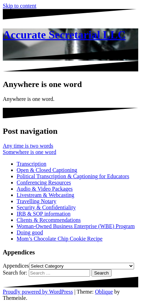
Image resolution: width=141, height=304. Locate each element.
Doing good (30, 232)
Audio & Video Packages (45, 189)
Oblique (104, 292)
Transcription (31, 164)
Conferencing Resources (44, 182)
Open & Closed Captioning (47, 170)
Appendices (16, 266)
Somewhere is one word (29, 152)
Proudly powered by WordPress (38, 292)
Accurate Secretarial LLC (64, 34)
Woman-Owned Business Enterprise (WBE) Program (76, 226)
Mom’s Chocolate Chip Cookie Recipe (60, 239)
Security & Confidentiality (46, 207)
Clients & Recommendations (49, 220)
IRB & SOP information (43, 214)
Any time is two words (28, 146)
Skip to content (19, 6)
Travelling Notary (36, 201)
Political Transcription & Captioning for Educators (73, 176)
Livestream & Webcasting (45, 195)
